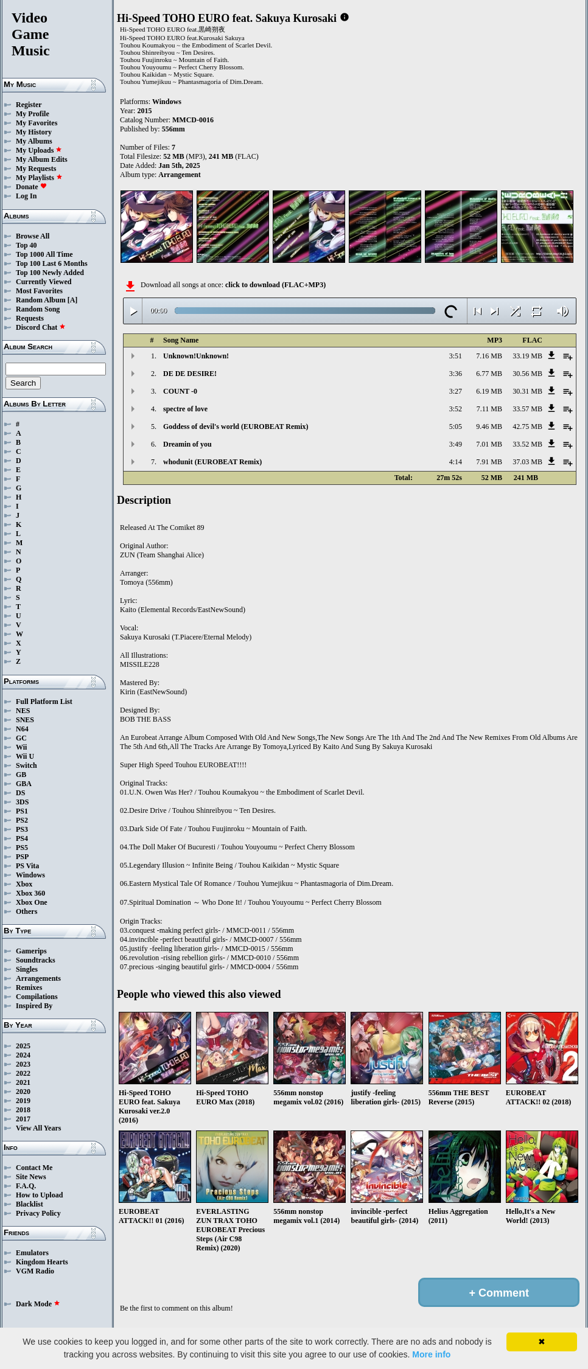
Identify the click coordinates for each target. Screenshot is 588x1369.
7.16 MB (489, 356)
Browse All (32, 236)
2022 (23, 1073)
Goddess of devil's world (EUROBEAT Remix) (236, 426)
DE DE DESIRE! (190, 373)
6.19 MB (489, 391)
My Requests (36, 168)
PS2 (22, 820)
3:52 (455, 409)
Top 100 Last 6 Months (52, 263)
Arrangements (38, 978)
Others (26, 911)
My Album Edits (42, 159)
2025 (23, 1046)
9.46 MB (489, 426)
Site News (31, 1176)
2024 (23, 1055)
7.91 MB (489, 462)
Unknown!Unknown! (196, 356)
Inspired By (34, 1005)
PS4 (22, 838)
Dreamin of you (187, 444)
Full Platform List (44, 701)
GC (21, 738)
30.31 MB (527, 391)
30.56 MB (527, 373)
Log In (26, 196)
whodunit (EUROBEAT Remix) (212, 462)
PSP (22, 856)
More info (431, 1354)
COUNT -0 (180, 391)
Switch (26, 765)
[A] (73, 300)
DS (20, 793)
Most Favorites (39, 291)
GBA (24, 783)
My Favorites (36, 123)
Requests (30, 318)
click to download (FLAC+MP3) (275, 284)
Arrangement (179, 174)
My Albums (34, 141)
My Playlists (39, 177)
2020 (23, 1091)
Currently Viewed (43, 281)
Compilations (37, 996)
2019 (23, 1100)
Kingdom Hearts (42, 1262)
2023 (23, 1064)
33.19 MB (527, 356)
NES (23, 710)
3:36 (455, 373)
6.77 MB (489, 373)
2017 (23, 1119)
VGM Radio (35, 1271)
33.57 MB (527, 409)
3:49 (455, 444)
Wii (21, 747)
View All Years (38, 1128)
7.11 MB (489, 409)
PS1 (22, 811)
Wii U (25, 756)
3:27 (455, 391)
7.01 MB (489, 444)
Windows (30, 875)
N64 (22, 729)
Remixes (29, 987)
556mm (173, 129)
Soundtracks (35, 960)
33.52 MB (527, 444)
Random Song (38, 309)
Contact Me (34, 1167)
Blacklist (29, 1204)
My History (34, 132)
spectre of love (185, 409)
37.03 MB (527, 462)
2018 (23, 1110)
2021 (23, 1082)
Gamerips (31, 951)
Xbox (24, 884)
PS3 (22, 829)
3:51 (455, 356)
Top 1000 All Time (44, 254)
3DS (22, 802)
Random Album (41, 300)
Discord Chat (41, 327)
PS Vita (27, 866)
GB (21, 774)
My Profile (32, 114)
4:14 (455, 462)
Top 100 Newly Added (50, 272)
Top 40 (26, 245)
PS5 (22, 847)
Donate (31, 187)
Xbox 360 (30, 893)
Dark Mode (38, 1304)
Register (29, 104)
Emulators (32, 1253)
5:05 (455, 426)
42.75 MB (527, 426)
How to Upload (39, 1195)
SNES (25, 720)
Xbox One (31, 902)
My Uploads (39, 150)
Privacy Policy (38, 1213)
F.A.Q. (26, 1186)
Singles (27, 969)
